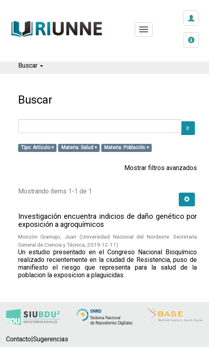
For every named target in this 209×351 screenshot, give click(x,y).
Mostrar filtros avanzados (160, 168)
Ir (188, 128)
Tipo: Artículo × (37, 148)
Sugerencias (50, 339)
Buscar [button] (30, 65)
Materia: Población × (126, 148)
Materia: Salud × (79, 148)
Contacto (18, 339)
